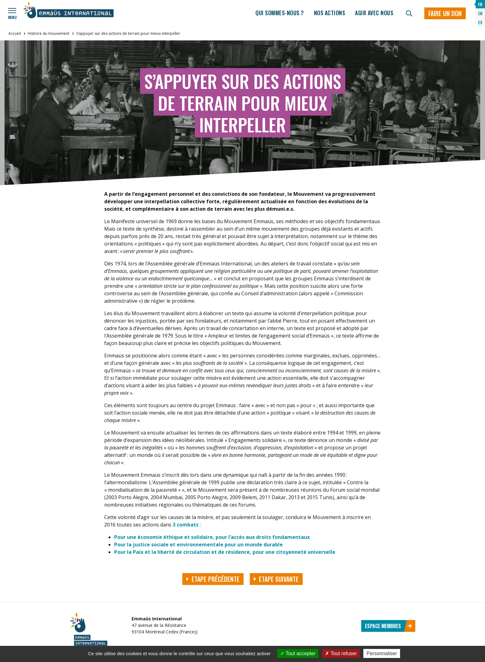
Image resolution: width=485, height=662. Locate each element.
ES (480, 22)
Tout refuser (341, 653)
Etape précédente (213, 579)
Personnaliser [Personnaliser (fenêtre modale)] (381, 653)
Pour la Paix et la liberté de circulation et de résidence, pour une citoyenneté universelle (224, 552)
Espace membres (388, 626)
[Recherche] (409, 13)
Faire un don (445, 13)
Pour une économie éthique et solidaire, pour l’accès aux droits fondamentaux (212, 537)
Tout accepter (297, 653)
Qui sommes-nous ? (279, 13)
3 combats (186, 524)
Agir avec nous (374, 13)
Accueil (14, 33)
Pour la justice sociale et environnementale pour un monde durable (198, 544)
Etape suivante (276, 579)
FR (480, 4)
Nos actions (329, 13)
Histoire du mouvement (48, 33)
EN (480, 13)
